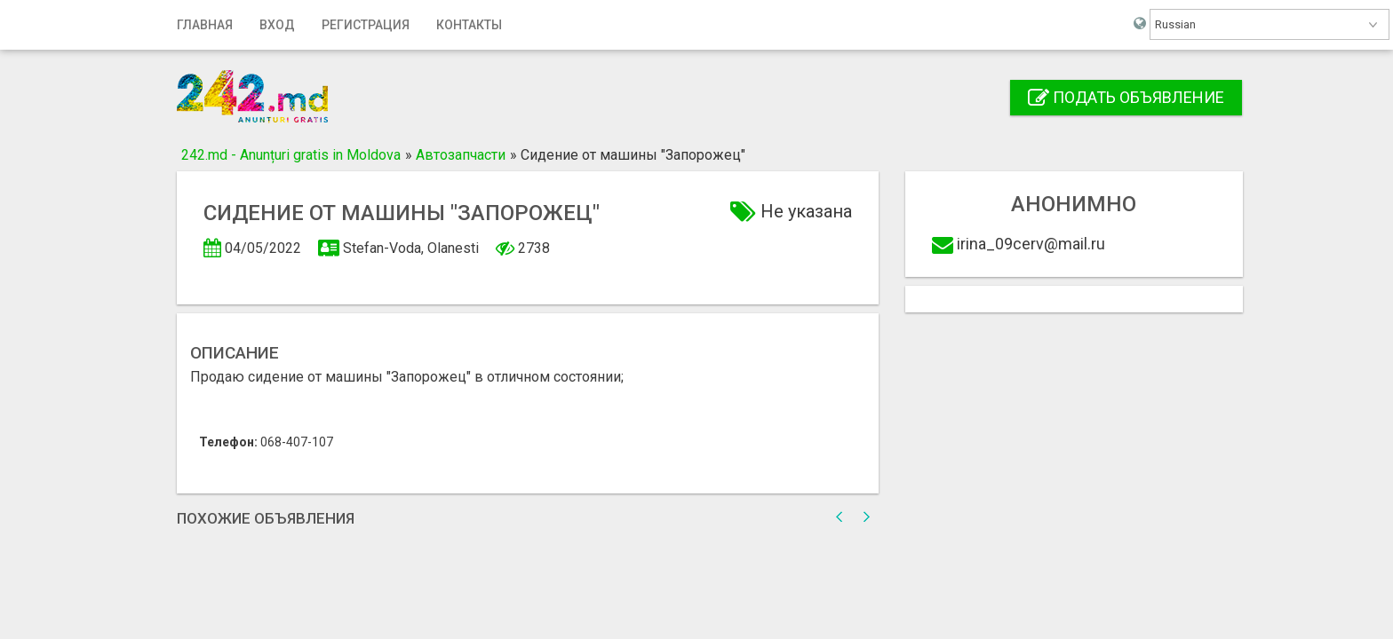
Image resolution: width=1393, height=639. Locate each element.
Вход (277, 25)
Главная (205, 25)
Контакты (469, 25)
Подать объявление (1126, 97)
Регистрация (366, 25)
